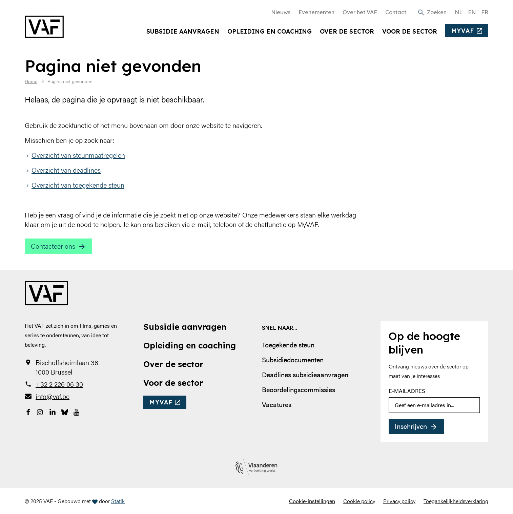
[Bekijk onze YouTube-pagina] (77, 411)
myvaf (462, 30)
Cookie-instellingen (312, 501)
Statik (118, 501)
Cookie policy (359, 501)
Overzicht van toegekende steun (78, 185)
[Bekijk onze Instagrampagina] (40, 411)
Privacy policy (399, 501)
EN (472, 12)
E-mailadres (407, 391)
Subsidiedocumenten (293, 359)
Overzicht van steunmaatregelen (78, 155)
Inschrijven (411, 426)
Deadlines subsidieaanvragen (305, 374)
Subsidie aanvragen (182, 31)
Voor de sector (409, 31)
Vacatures (276, 404)
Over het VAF (360, 12)
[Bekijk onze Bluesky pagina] (64, 411)
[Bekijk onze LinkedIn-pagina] (52, 411)
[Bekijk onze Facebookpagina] (28, 411)
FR (484, 12)
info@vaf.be (52, 396)
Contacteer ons (53, 246)
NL (459, 12)
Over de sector (347, 31)
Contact (395, 12)
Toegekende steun (288, 344)
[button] (432, 12)
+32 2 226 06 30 (59, 384)
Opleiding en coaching (269, 31)
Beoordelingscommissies (298, 389)
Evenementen (316, 12)
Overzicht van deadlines (66, 170)
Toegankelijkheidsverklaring (456, 501)
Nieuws (280, 12)
